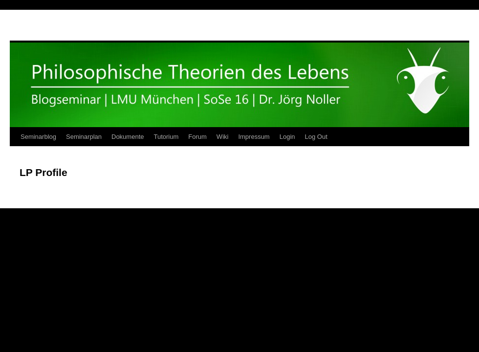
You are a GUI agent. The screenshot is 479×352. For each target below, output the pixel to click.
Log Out (316, 136)
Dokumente (127, 136)
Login (287, 136)
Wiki (223, 136)
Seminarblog (38, 136)
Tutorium (165, 136)
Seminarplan (84, 136)
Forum (197, 136)
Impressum (253, 136)
